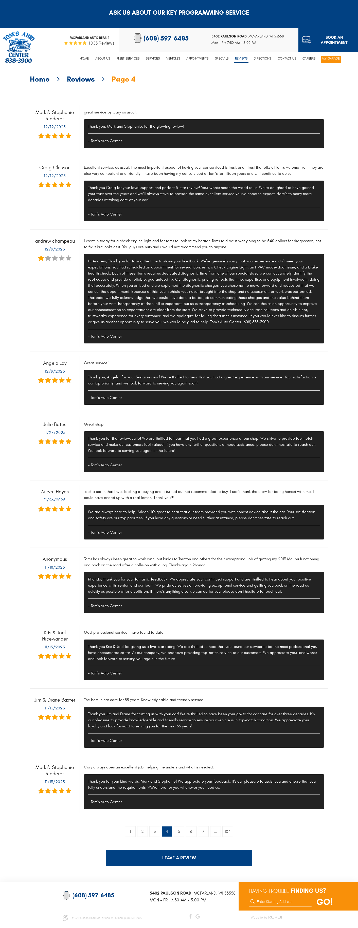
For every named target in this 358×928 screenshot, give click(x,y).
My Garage (331, 58)
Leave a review (179, 858)
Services (153, 58)
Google (197, 915)
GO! (324, 901)
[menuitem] (84, 59)
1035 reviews (101, 43)
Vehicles (173, 58)
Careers (308, 58)
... (215, 831)
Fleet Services (128, 58)
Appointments (197, 58)
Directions (262, 58)
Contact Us (287, 58)
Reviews (241, 58)
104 (228, 831)
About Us (102, 58)
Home (84, 58)
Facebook (190, 915)
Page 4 (124, 79)
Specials (221, 58)
